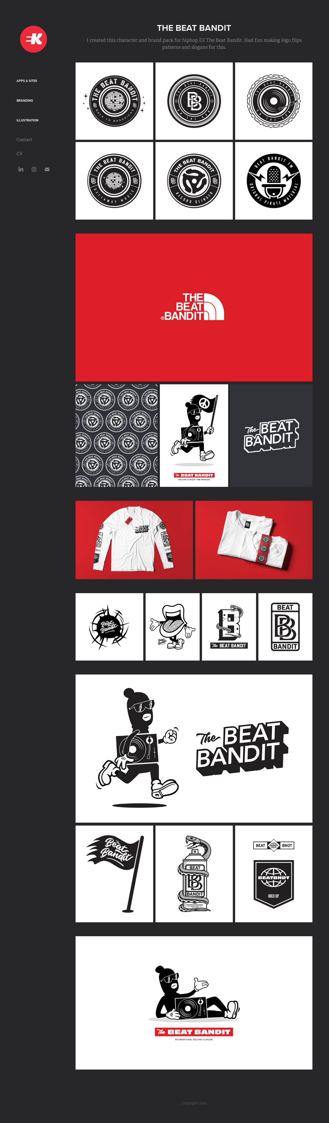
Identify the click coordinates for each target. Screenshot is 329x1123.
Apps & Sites (27, 80)
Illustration (27, 120)
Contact (24, 139)
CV (19, 153)
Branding (25, 100)
